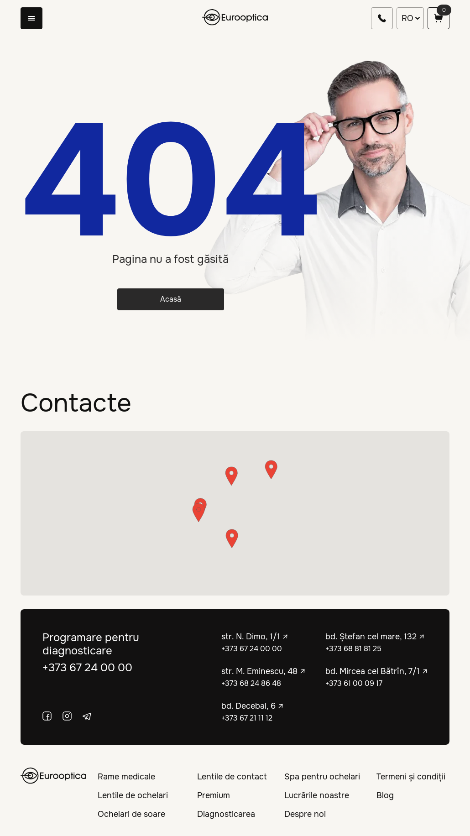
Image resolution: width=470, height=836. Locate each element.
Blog (385, 795)
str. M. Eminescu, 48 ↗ (263, 671)
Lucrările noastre (316, 795)
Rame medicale (126, 777)
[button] (231, 539)
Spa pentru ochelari (322, 777)
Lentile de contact (232, 777)
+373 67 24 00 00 (87, 667)
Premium (213, 795)
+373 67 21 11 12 (246, 718)
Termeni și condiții (410, 777)
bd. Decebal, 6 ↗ (252, 706)
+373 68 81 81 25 (353, 648)
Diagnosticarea (226, 814)
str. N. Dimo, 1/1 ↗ (254, 637)
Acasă (170, 299)
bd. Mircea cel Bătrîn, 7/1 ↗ (376, 671)
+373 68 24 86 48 (251, 683)
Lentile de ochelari (133, 795)
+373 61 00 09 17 (353, 683)
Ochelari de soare (131, 814)
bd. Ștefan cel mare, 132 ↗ (375, 637)
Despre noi (305, 814)
